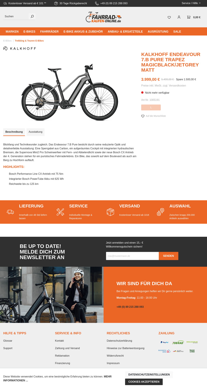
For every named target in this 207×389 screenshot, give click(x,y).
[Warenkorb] (194, 17)
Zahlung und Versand (67, 348)
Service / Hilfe (190, 3)
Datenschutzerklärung (119, 340)
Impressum (113, 363)
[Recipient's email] (132, 256)
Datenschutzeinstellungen (149, 374)
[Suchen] (16, 16)
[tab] (14, 132)
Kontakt (59, 340)
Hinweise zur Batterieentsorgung (125, 348)
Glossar (7, 340)
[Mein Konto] (179, 17)
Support (7, 348)
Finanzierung (62, 363)
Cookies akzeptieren (143, 381)
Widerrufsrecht (115, 355)
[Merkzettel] (169, 17)
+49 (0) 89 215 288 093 (114, 3)
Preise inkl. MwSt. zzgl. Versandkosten (163, 85)
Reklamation (62, 355)
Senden (168, 256)
